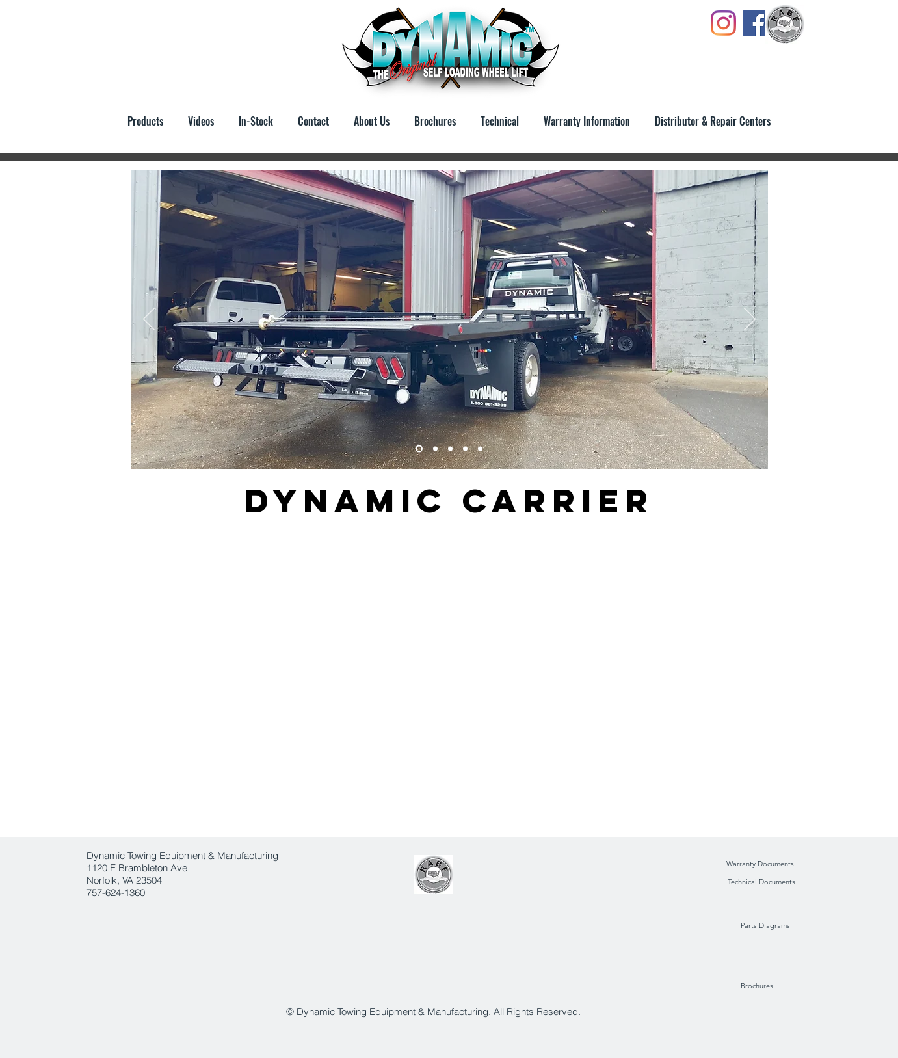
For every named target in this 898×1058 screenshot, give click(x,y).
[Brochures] (757, 986)
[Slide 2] (480, 449)
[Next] (750, 320)
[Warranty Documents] (760, 864)
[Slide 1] (419, 449)
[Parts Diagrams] (765, 926)
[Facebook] (755, 23)
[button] (435, 120)
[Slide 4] (450, 449)
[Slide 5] (435, 449)
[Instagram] (723, 23)
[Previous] (149, 320)
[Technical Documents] (761, 882)
